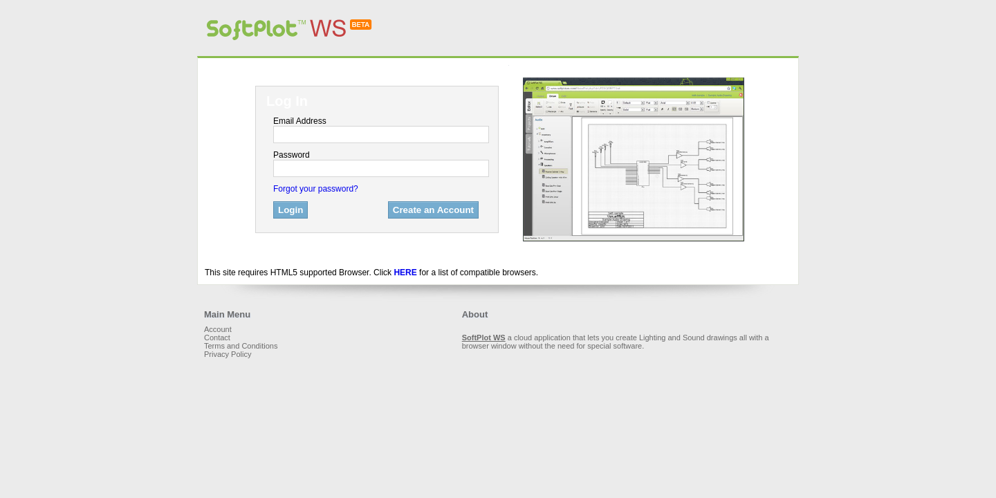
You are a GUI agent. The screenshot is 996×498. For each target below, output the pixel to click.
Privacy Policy (227, 354)
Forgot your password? (315, 189)
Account (218, 329)
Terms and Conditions (240, 346)
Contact (217, 337)
